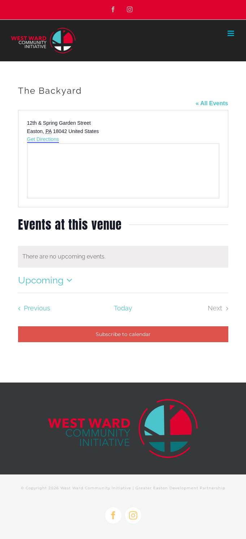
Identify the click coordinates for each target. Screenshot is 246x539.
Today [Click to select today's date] (123, 308)
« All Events (211, 103)
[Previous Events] (32, 308)
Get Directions (43, 139)
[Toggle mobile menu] (231, 33)
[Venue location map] (123, 171)
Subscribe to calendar (123, 334)
